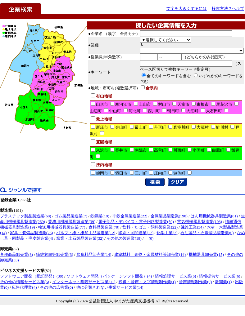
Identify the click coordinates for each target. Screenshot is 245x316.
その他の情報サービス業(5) (24, 281)
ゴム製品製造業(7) (70, 216)
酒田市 (121, 173)
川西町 (179, 150)
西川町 (154, 111)
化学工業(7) (167, 232)
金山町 (121, 127)
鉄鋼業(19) (99, 216)
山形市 (102, 104)
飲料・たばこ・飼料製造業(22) (150, 227)
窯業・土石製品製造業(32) (79, 238)
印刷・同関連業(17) (135, 232)
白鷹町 (218, 150)
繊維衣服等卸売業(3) (54, 254)
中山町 (115, 111)
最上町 (141, 127)
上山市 (145, 104)
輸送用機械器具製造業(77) (61, 227)
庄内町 (160, 173)
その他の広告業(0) (56, 287)
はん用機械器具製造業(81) (214, 216)
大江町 (192, 111)
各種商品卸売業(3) (16, 254)
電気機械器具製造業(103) (199, 221)
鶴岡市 (102, 173)
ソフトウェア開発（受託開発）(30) (31, 276)
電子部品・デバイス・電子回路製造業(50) (136, 221)
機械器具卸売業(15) (206, 254)
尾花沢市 (224, 104)
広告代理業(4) (24, 287)
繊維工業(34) (192, 227)
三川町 (141, 173)
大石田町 (214, 111)
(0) (149, 238)
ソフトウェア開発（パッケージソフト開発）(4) (109, 276)
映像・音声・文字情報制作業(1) (147, 281)
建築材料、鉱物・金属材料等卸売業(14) (150, 254)
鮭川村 (222, 127)
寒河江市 (123, 104)
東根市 (203, 104)
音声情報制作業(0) (195, 281)
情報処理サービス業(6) (175, 276)
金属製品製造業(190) (169, 216)
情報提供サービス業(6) (219, 276)
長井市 (121, 150)
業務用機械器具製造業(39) (71, 221)
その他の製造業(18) (124, 238)
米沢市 (102, 150)
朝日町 (173, 111)
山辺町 (96, 111)
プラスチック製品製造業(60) (25, 216)
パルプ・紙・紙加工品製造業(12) (86, 232)
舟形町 (160, 127)
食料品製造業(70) (104, 227)
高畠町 (160, 150)
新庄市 (102, 127)
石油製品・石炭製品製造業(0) (207, 232)
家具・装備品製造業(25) (31, 232)
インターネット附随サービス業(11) (83, 281)
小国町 (199, 150)
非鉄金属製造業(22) (129, 216)
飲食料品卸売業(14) (93, 254)
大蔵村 (203, 127)
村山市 (164, 104)
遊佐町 (179, 173)
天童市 (183, 104)
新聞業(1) (223, 281)
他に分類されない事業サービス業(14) (109, 287)
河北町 (135, 111)
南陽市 (141, 150)
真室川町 (181, 127)
